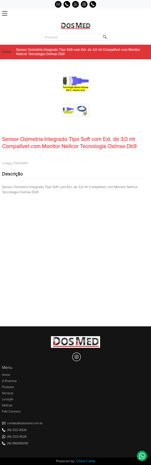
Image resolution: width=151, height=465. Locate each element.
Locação (7, 399)
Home (6, 52)
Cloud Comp (85, 461)
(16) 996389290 (17, 443)
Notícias (7, 405)
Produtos (8, 387)
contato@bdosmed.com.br (25, 423)
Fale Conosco (11, 411)
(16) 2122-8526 (17, 430)
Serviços (7, 393)
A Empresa (9, 380)
